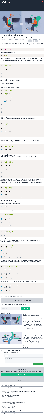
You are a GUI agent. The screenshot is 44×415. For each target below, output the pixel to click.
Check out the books (22, 374)
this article (24, 58)
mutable (6, 240)
